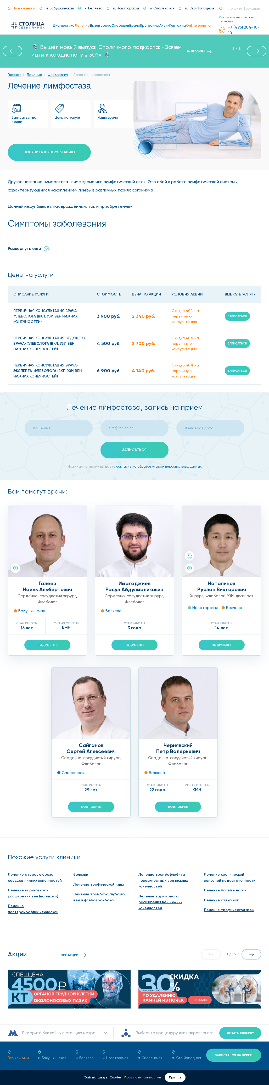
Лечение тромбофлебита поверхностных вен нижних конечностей (163, 880)
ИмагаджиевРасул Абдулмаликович (134, 586)
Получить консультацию (49, 152)
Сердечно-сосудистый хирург (47, 596)
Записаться (237, 316)
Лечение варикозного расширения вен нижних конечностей (160, 902)
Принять (175, 1077)
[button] (12, 51)
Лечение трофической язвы (98, 884)
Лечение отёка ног (221, 900)
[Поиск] (223, 9)
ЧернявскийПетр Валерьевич (178, 748)
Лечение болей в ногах (225, 890)
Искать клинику (240, 1033)
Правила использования (143, 1077)
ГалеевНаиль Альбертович (47, 586)
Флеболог (47, 602)
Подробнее (47, 645)
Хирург (196, 596)
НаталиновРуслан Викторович (221, 586)
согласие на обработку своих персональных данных (158, 466)
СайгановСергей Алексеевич (91, 748)
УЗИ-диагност (240, 596)
